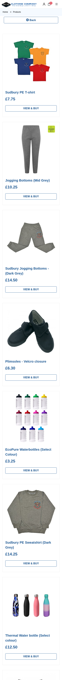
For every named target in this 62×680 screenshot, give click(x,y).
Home (8, 12)
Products (17, 12)
